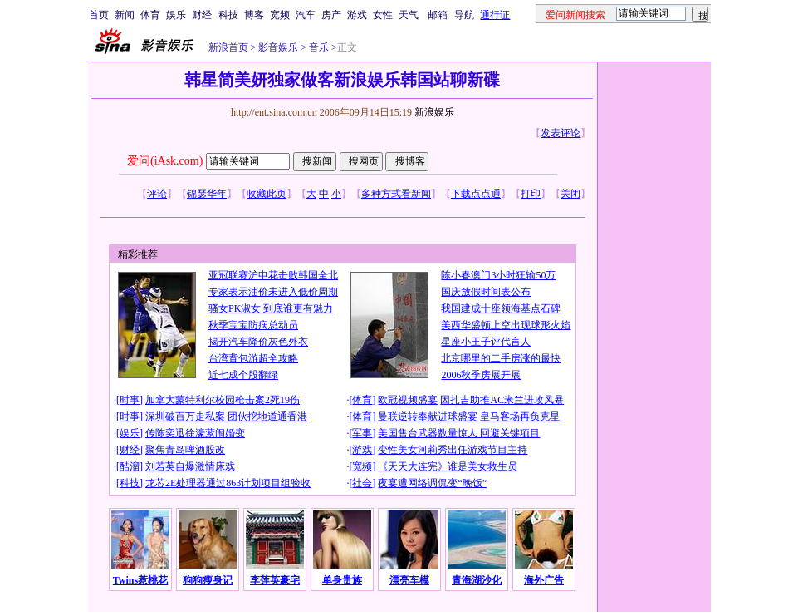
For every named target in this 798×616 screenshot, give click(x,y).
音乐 (317, 47)
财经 (202, 15)
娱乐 (176, 15)
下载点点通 (476, 194)
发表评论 (560, 133)
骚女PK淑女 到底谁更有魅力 (270, 308)
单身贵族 (342, 580)
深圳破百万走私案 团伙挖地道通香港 (226, 416)
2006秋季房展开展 (481, 375)
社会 (362, 483)
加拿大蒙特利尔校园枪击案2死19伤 (222, 400)
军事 (362, 433)
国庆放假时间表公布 (486, 292)
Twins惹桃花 (140, 580)
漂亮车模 (409, 580)
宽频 (280, 15)
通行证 (495, 15)
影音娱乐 (278, 47)
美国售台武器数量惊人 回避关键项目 (459, 433)
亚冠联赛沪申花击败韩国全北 (273, 275)
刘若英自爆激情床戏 (190, 466)
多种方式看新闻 (396, 194)
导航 (464, 15)
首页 (99, 15)
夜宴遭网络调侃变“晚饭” (432, 483)
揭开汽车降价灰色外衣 (258, 341)
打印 (531, 194)
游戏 (357, 15)
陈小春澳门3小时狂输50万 (498, 275)
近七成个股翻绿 (243, 375)
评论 (157, 194)
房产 (331, 15)
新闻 (125, 15)
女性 (383, 15)
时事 (130, 400)
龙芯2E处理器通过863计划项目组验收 (228, 483)
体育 (150, 15)
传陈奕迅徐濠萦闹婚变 (195, 433)
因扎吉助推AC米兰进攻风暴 (502, 400)
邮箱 (438, 15)
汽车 (306, 15)
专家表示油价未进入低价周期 (273, 292)
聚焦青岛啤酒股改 (185, 450)
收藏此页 (266, 194)
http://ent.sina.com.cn (275, 112)
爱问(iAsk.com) (165, 161)
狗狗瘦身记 (208, 580)
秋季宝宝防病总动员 (253, 325)
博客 (254, 15)
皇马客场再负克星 (520, 416)
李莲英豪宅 (275, 580)
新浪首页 (228, 47)
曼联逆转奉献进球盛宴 (427, 416)
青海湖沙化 (477, 580)
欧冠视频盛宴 (408, 400)
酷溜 (130, 466)
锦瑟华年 (207, 194)
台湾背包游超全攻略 (253, 358)
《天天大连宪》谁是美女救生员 (447, 466)
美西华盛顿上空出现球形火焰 (505, 325)
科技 (228, 15)
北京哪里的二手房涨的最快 (501, 358)
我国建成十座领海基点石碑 (501, 308)
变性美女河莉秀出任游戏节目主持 (452, 450)
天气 (409, 15)
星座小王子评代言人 (486, 341)
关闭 (570, 194)
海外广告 (544, 580)
